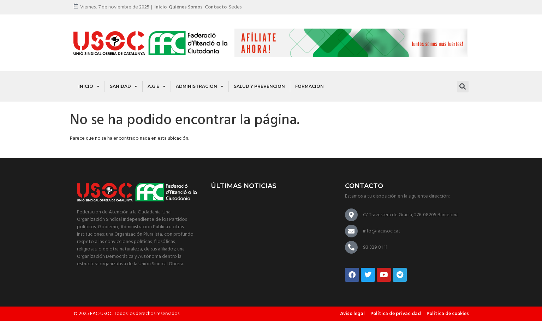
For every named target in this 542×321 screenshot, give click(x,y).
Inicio (160, 7)
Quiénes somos (186, 7)
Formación (309, 86)
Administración (200, 86)
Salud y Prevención (259, 86)
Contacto (216, 7)
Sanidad (123, 86)
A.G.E (157, 86)
